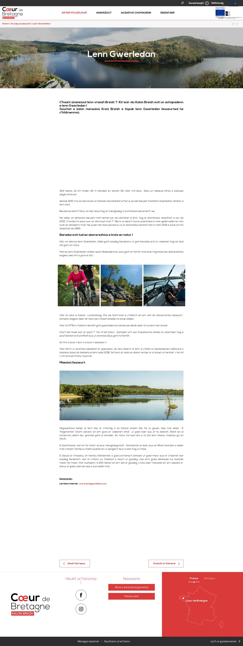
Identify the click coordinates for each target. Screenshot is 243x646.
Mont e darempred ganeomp (131, 587)
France (194, 578)
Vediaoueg (217, 2)
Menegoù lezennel (88, 641)
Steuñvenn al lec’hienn (117, 641)
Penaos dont (131, 596)
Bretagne (209, 578)
